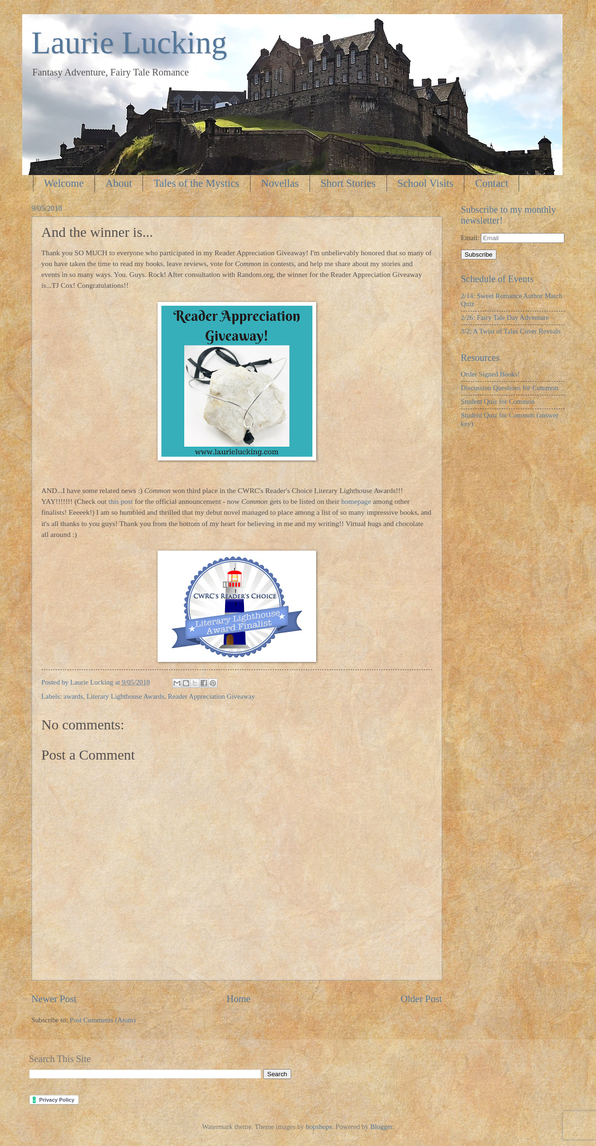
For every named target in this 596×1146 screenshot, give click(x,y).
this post (121, 501)
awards (74, 696)
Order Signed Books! (490, 374)
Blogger (381, 1126)
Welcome (64, 183)
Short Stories (348, 183)
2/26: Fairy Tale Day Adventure (505, 317)
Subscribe (479, 254)
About (118, 183)
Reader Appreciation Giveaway (211, 696)
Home (238, 999)
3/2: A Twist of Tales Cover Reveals (511, 331)
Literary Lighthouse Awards (126, 696)
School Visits (425, 183)
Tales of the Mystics (197, 183)
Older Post (421, 999)
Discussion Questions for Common (509, 388)
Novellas (280, 183)
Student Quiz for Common (498, 401)
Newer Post (54, 999)
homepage (356, 501)
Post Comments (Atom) (102, 1020)
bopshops (319, 1126)
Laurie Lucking (129, 42)
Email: (471, 238)
